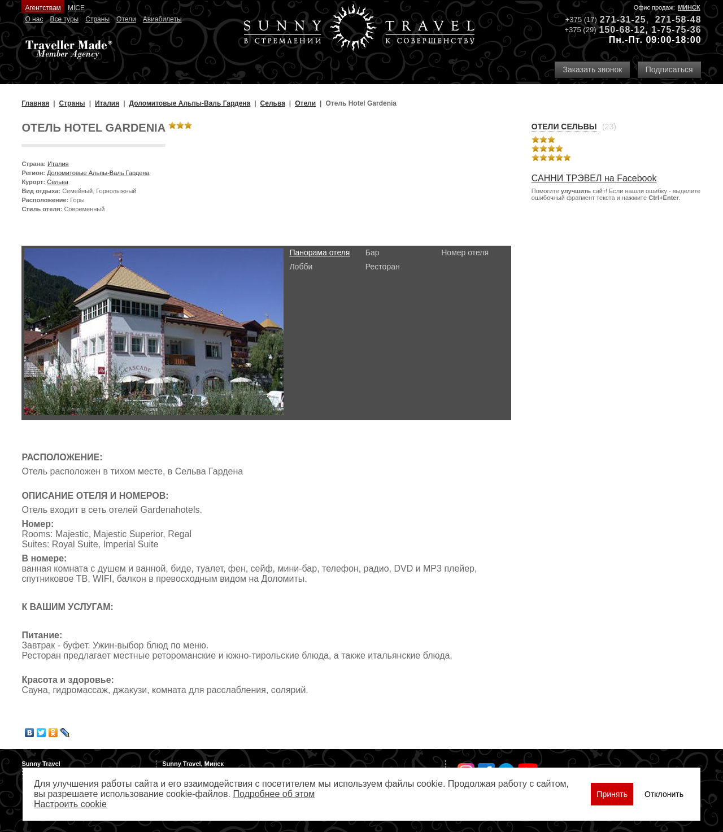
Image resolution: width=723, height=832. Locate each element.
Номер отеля (465, 252)
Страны (97, 19)
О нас (34, 19)
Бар (372, 252)
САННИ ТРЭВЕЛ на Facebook (594, 178)
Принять (612, 794)
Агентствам (42, 8)
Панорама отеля (319, 252)
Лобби (300, 266)
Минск (689, 7)
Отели (126, 19)
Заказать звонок (592, 69)
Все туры (64, 19)
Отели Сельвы (564, 126)
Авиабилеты (162, 19)
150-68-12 (622, 29)
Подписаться (669, 69)
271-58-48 (678, 19)
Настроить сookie (70, 804)
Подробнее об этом (274, 794)
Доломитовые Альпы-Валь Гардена (98, 172)
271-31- (617, 19)
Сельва (57, 181)
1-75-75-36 (676, 29)
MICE (76, 8)
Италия (57, 163)
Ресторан (382, 266)
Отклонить (663, 794)
